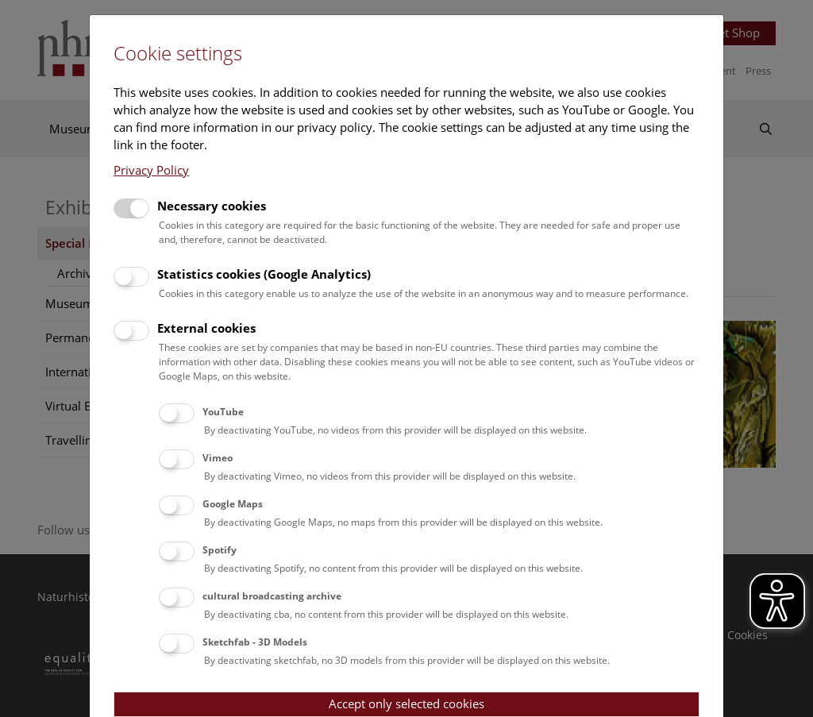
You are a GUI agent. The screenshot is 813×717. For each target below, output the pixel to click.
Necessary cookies (211, 206)
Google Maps (232, 504)
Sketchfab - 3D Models (254, 642)
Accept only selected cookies (406, 703)
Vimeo (217, 458)
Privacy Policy (151, 170)
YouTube (223, 411)
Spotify (219, 550)
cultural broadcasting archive (271, 596)
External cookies (206, 328)
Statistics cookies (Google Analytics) (264, 274)
